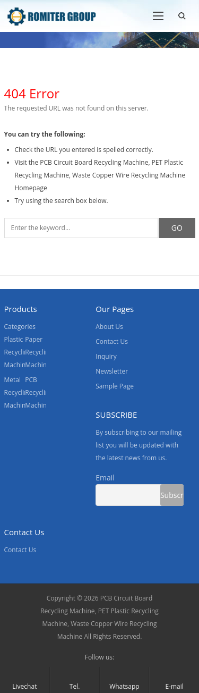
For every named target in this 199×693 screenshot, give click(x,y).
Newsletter (112, 371)
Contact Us (112, 341)
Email (105, 477)
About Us (109, 326)
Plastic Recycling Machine (18, 352)
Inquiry (106, 356)
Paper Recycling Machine (39, 352)
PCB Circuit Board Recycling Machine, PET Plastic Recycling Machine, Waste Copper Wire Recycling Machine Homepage (100, 175)
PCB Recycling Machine (39, 392)
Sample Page (115, 386)
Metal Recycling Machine (18, 392)
